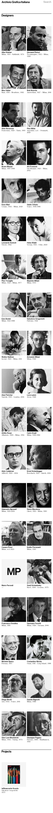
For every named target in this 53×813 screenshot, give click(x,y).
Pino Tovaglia (7, 281)
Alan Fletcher (7, 395)
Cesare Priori (7, 547)
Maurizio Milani (33, 281)
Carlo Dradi (31, 433)
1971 (3, 792)
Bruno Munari (7, 167)
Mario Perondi (7, 585)
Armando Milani (33, 357)
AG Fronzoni (32, 167)
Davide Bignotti (33, 700)
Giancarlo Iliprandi (9, 509)
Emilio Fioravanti (33, 547)
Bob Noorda (32, 90)
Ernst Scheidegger (34, 471)
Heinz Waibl (32, 243)
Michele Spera (7, 661)
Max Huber (6, 90)
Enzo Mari (6, 205)
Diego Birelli (6, 700)
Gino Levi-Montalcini (10, 738)
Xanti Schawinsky (34, 585)
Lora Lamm (31, 395)
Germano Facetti (34, 623)
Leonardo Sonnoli (9, 243)
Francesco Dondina (9, 623)
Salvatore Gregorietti (35, 319)
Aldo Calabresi (7, 471)
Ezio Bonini (6, 319)
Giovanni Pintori (33, 52)
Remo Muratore (33, 509)
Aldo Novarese (8, 129)
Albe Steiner (7, 52)
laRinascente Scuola (10, 788)
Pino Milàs (31, 129)
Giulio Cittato (32, 205)
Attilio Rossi (6, 433)
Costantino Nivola (34, 661)
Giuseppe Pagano (34, 738)
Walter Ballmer (8, 357)
